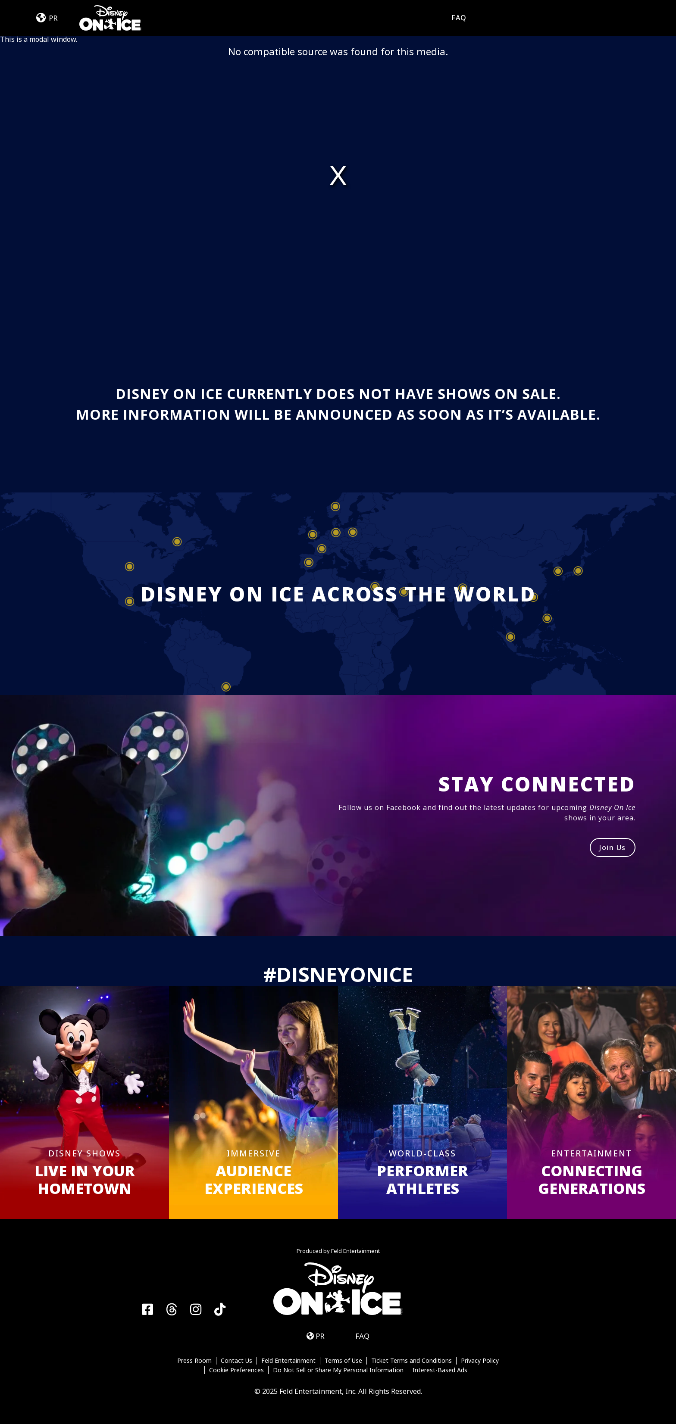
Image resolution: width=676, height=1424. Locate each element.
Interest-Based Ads (440, 1370)
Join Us (612, 847)
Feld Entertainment (288, 1361)
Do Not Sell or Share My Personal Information (338, 1370)
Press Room (194, 1361)
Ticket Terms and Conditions (411, 1361)
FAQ (458, 17)
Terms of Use (343, 1361)
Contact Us (236, 1361)
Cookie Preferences (236, 1370)
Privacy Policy (480, 1361)
